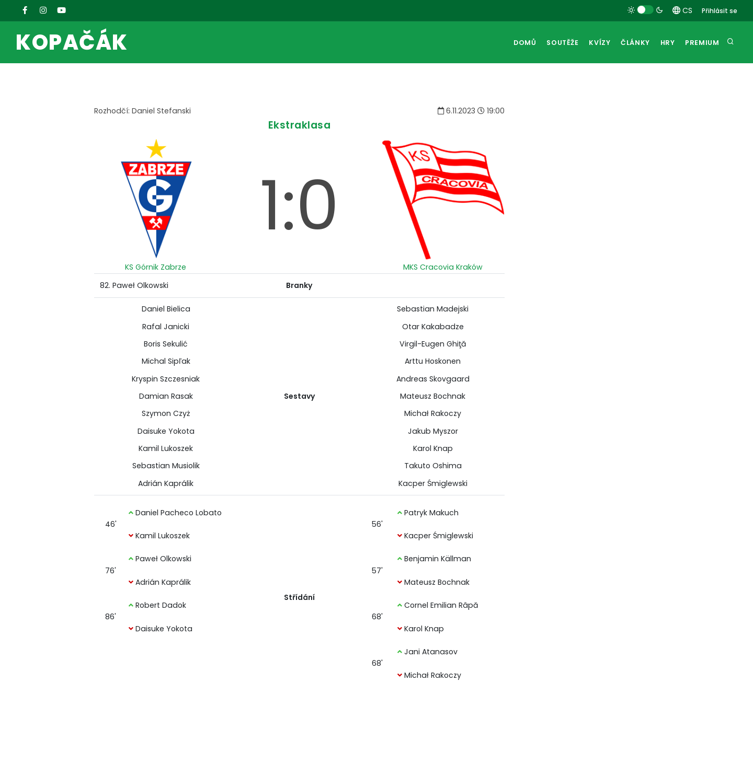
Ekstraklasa (299, 125)
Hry (663, 42)
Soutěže (548, 42)
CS (682, 10)
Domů (507, 42)
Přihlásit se (719, 10)
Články (628, 42)
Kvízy (588, 42)
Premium (701, 42)
